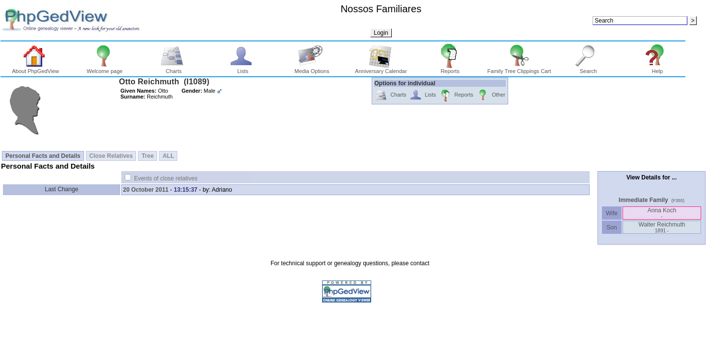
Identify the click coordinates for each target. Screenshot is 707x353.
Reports (450, 68)
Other (490, 95)
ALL (168, 155)
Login (381, 32)
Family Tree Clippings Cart (519, 68)
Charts (174, 68)
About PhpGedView (35, 68)
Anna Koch (662, 213)
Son (612, 227)
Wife (612, 213)
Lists (243, 68)
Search (588, 68)
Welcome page (104, 68)
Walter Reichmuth (662, 227)
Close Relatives (111, 155)
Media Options (312, 68)
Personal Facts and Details (43, 155)
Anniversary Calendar (381, 68)
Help (658, 68)
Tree (147, 155)
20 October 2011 (146, 189)
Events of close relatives (165, 178)
